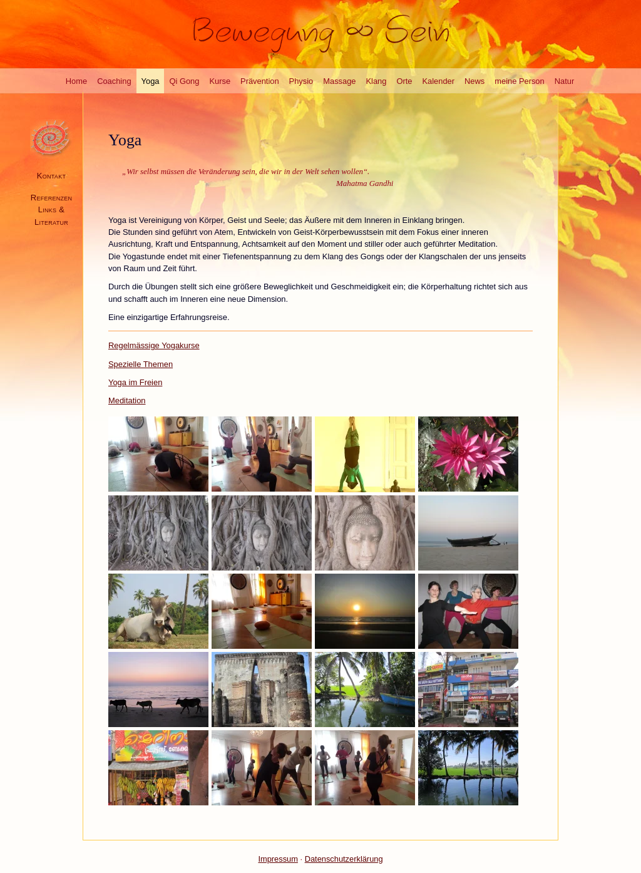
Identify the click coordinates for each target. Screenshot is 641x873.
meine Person (519, 81)
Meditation (127, 400)
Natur (564, 81)
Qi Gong (184, 81)
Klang (376, 81)
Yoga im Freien (135, 382)
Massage (339, 81)
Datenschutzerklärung (344, 859)
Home (76, 81)
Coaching (114, 81)
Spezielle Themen (140, 364)
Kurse (219, 81)
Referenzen (52, 197)
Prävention (259, 81)
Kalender (439, 81)
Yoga (150, 81)
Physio (301, 81)
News (474, 81)
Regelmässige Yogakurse (154, 345)
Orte (404, 81)
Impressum (278, 859)
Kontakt (51, 175)
